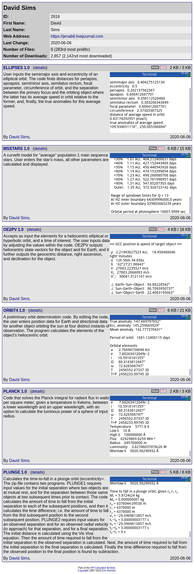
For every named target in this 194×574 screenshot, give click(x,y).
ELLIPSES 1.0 (16, 67)
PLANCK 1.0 (15, 391)
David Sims (19, 137)
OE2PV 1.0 (13, 229)
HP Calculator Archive (103, 567)
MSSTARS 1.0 (16, 148)
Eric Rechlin (108, 570)
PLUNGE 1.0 (15, 472)
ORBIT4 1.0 (14, 310)
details (40, 67)
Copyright (83, 570)
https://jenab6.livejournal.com (77, 36)
